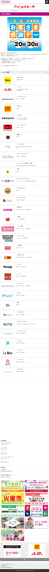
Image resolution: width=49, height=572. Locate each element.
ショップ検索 (5, 72)
